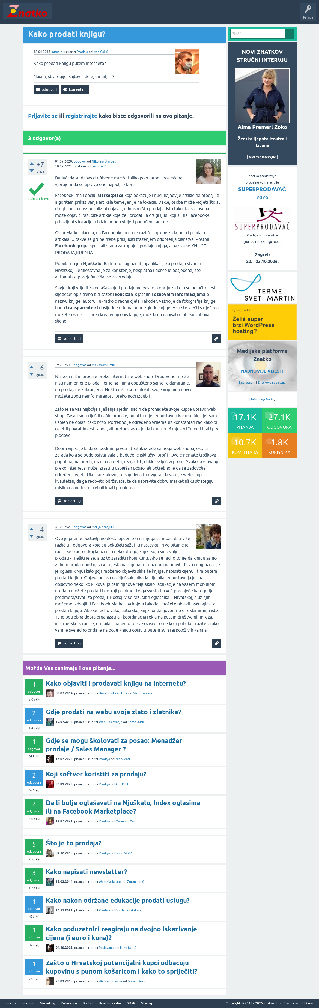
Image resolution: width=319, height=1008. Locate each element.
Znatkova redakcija (271, 383)
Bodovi (88, 1003)
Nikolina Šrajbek (104, 161)
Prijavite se (43, 116)
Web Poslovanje (110, 722)
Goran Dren (136, 981)
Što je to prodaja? (73, 843)
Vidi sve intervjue (262, 157)
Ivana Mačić (123, 853)
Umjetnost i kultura (113, 693)
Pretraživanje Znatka (262, 399)
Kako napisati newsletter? (86, 872)
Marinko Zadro (143, 693)
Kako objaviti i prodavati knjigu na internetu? (116, 683)
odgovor (80, 161)
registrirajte (81, 116)
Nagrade (192, 15)
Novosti (61, 15)
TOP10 (175, 15)
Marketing (47, 1003)
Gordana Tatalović (128, 910)
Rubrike (107, 15)
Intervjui (28, 1003)
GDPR (131, 1003)
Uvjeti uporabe (110, 1003)
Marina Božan (125, 821)
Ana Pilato (122, 784)
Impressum (247, 383)
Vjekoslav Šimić (103, 365)
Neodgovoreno (84, 15)
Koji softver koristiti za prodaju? (96, 774)
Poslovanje (107, 948)
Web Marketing (110, 882)
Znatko (10, 1003)
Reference (69, 1003)
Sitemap (147, 1003)
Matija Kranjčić (103, 527)
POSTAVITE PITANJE (134, 15)
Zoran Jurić (136, 722)
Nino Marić (123, 759)
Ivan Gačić (100, 52)
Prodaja (82, 52)
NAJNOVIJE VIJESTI (262, 371)
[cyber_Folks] (262, 301)
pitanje (57, 52)
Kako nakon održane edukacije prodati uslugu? (118, 900)
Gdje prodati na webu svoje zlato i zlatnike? (113, 712)
